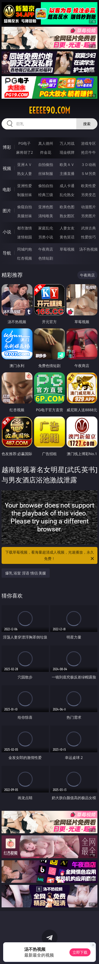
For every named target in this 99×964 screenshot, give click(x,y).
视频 (7, 168)
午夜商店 (45, 249)
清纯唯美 (45, 215)
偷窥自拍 (24, 206)
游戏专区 (88, 143)
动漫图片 (88, 206)
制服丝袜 (24, 194)
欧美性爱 (88, 185)
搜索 (87, 123)
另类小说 (45, 236)
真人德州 (45, 143)
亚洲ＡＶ (24, 164)
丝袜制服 (45, 173)
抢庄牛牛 (88, 152)
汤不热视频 (88, 249)
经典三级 (45, 194)
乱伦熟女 (67, 194)
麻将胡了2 (24, 152)
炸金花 (45, 152)
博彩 (7, 147)
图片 (7, 211)
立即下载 (80, 952)
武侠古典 (88, 227)
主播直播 (67, 173)
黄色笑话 (67, 236)
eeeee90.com (49, 110)
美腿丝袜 (24, 215)
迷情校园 (24, 236)
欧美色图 (67, 206)
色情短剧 (45, 258)
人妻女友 (67, 227)
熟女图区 (67, 215)
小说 (7, 232)
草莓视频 (67, 249)
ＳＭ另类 (88, 173)
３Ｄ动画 (88, 164)
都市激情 (24, 227)
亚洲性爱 (24, 185)
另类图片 (88, 215)
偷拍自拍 (45, 185)
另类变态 (88, 194)
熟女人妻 (24, 173)
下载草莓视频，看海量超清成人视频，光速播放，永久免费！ (50, 556)
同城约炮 (24, 249)
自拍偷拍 (45, 164)
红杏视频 (24, 258)
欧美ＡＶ (67, 164)
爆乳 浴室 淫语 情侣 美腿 (25, 573)
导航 (7, 253)
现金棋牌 (67, 152)
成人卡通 (67, 185)
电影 (7, 189)
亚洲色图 (45, 206)
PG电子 (24, 143)
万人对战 (67, 143)
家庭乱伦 (45, 227)
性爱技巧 (88, 236)
